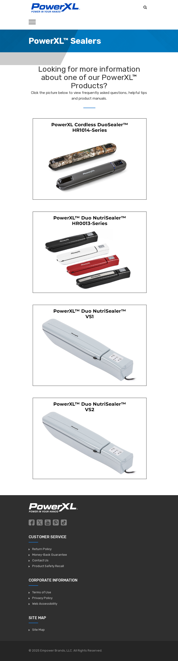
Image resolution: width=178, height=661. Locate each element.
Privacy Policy (42, 598)
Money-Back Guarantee (49, 554)
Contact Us (40, 560)
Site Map (38, 629)
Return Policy (42, 549)
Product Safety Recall (48, 566)
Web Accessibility (44, 603)
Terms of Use (41, 592)
